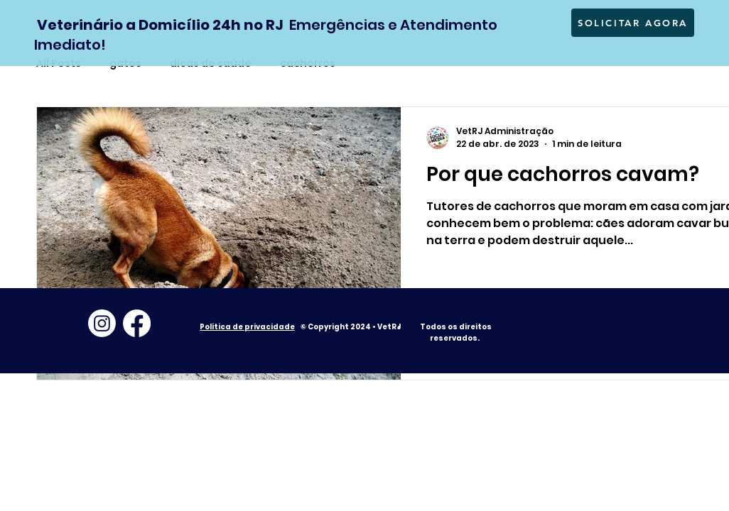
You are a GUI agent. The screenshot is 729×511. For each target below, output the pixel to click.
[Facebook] (137, 323)
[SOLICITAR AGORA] (632, 23)
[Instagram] (102, 323)
